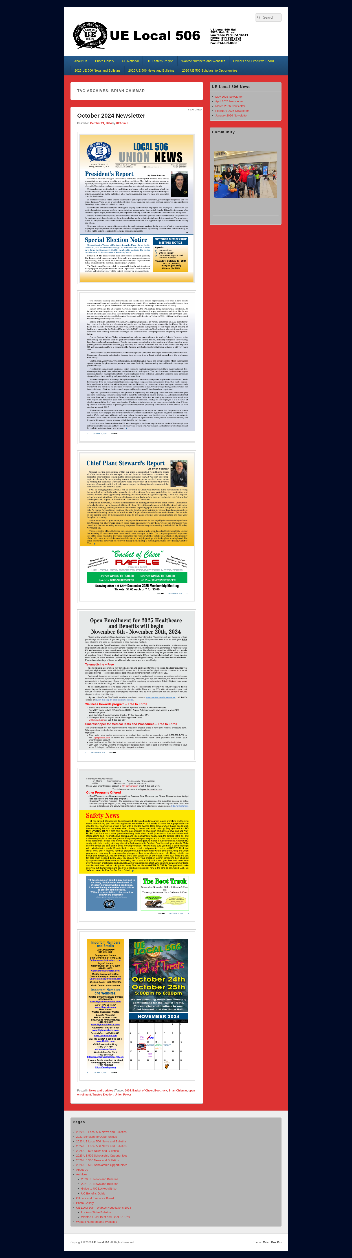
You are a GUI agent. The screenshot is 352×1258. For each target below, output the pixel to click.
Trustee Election (102, 1094)
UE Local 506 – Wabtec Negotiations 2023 (103, 1207)
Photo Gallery (104, 61)
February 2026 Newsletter (232, 110)
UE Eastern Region (160, 61)
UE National (130, 61)
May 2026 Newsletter (229, 96)
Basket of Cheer (142, 1090)
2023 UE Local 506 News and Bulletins (101, 1141)
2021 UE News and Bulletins (99, 1184)
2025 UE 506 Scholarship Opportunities (101, 1155)
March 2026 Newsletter (230, 106)
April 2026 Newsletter (229, 101)
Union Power (123, 1094)
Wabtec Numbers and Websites (203, 61)
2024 (128, 1090)
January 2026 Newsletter (231, 115)
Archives (81, 1174)
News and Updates (101, 1090)
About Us (80, 61)
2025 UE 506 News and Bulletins (98, 70)
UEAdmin (122, 123)
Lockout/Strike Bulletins (96, 1212)
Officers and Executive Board (253, 61)
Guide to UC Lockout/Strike (99, 1188)
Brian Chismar (178, 1090)
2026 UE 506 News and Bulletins (151, 70)
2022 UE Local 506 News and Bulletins (101, 1132)
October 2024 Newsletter (111, 115)
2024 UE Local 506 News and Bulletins (101, 1146)
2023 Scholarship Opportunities (96, 1136)
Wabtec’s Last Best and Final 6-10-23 (105, 1217)
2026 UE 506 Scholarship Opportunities (209, 70)
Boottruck (160, 1090)
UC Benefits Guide (93, 1193)
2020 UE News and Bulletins (99, 1179)
